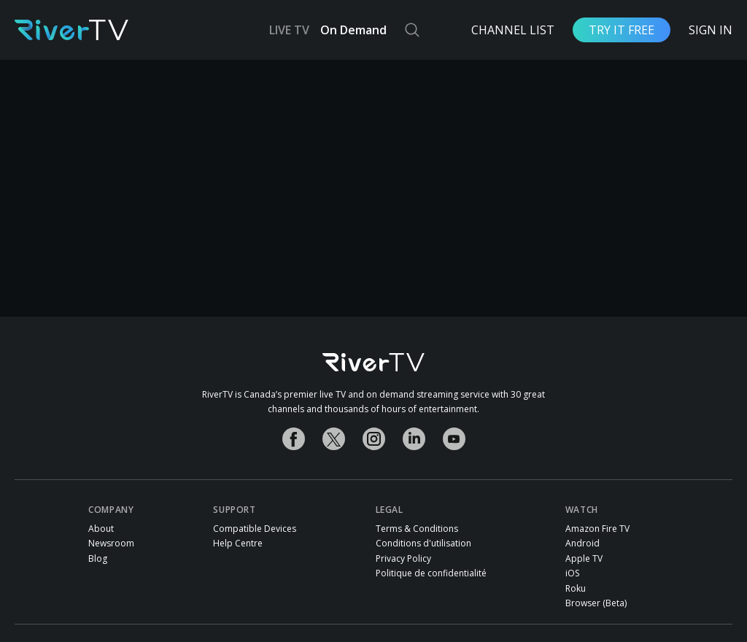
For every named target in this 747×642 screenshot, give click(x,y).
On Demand (353, 30)
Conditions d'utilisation (423, 543)
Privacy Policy (403, 559)
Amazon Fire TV (597, 529)
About (101, 529)
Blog (97, 559)
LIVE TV (289, 30)
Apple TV (584, 559)
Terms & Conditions (417, 529)
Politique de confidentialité (431, 573)
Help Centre (238, 543)
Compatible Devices (254, 529)
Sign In (710, 30)
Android (582, 543)
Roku (575, 589)
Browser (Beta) (596, 603)
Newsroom (111, 543)
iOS (572, 573)
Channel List (512, 30)
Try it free (621, 30)
